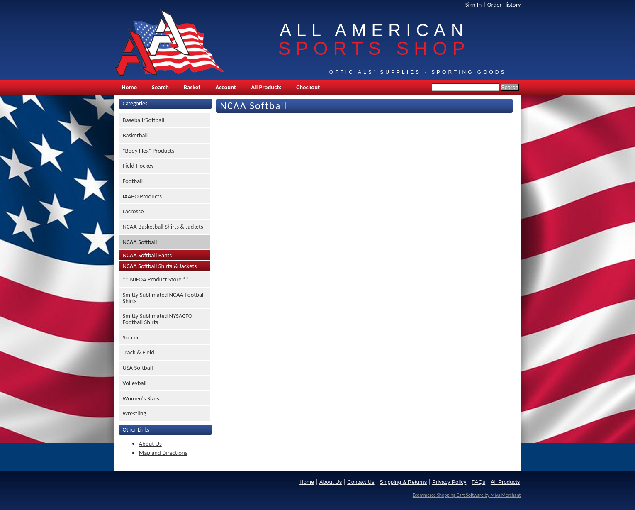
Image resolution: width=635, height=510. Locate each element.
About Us (150, 443)
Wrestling (134, 413)
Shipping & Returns (403, 482)
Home (129, 87)
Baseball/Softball (144, 120)
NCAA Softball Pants (147, 255)
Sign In (473, 4)
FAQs (478, 482)
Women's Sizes (141, 398)
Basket (192, 87)
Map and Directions (163, 452)
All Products (266, 87)
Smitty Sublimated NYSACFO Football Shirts (157, 319)
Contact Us (360, 482)
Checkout (308, 87)
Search (160, 87)
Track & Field (138, 352)
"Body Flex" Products (149, 150)
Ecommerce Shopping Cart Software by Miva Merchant (467, 495)
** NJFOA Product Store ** (156, 279)
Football (133, 181)
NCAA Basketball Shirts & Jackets (163, 226)
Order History (504, 4)
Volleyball (135, 383)
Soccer (131, 337)
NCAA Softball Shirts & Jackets (160, 266)
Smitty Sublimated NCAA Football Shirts (164, 298)
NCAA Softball (140, 242)
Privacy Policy (449, 482)
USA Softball (138, 367)
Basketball (135, 135)
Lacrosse (133, 211)
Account (225, 87)
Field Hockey (138, 165)
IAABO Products (142, 196)
